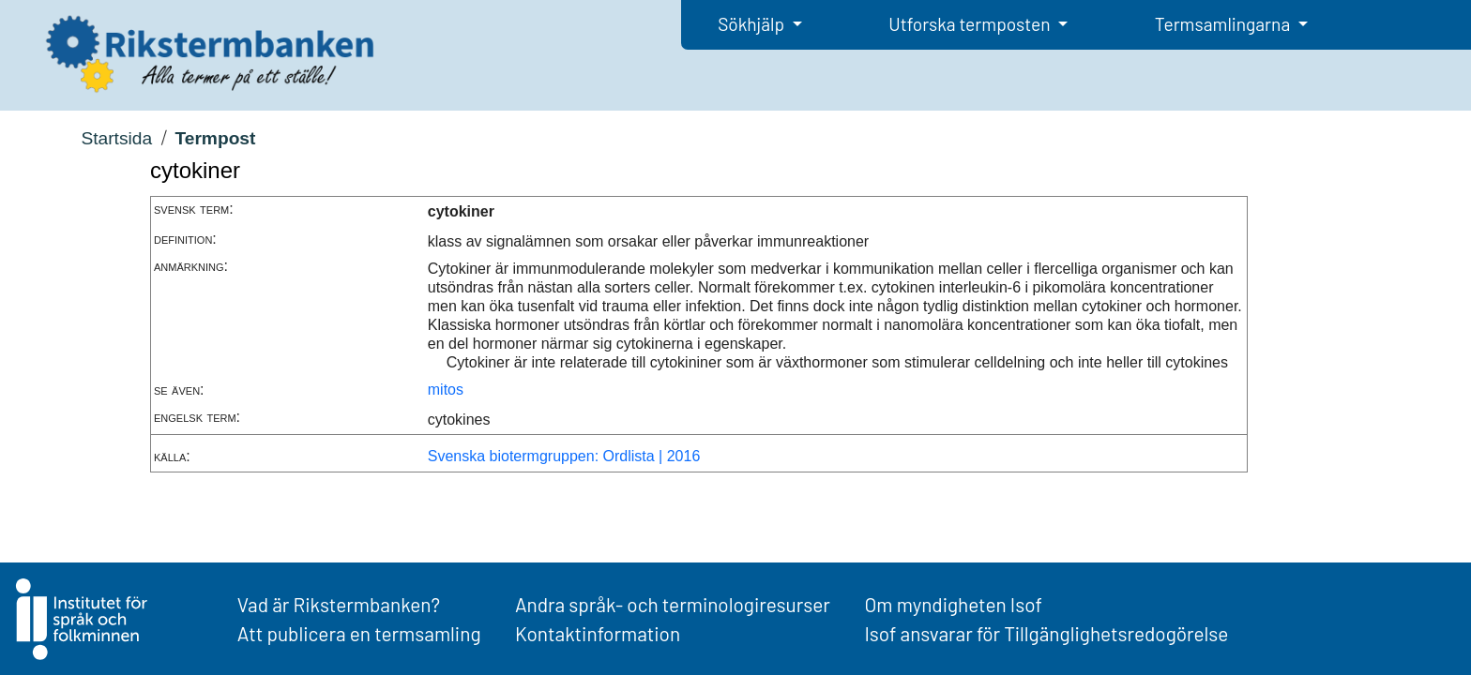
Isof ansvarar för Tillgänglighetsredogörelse (1046, 633)
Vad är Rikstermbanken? (338, 604)
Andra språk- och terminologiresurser (672, 604)
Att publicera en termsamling (359, 633)
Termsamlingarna (1224, 24)
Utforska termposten (971, 24)
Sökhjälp (753, 24)
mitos (445, 390)
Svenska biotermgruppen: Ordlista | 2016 (564, 456)
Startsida (116, 138)
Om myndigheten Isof (952, 604)
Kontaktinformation (597, 633)
